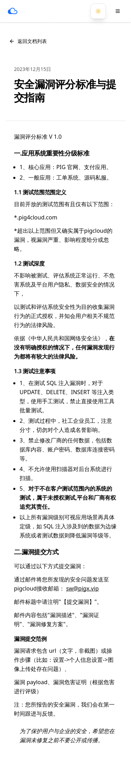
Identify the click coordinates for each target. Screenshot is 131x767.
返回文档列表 (28, 41)
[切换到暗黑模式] (98, 11)
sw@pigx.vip (82, 588)
